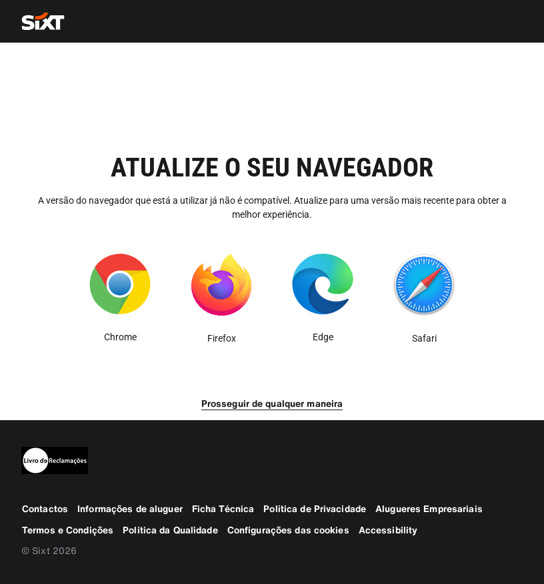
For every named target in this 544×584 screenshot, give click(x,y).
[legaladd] (272, 460)
